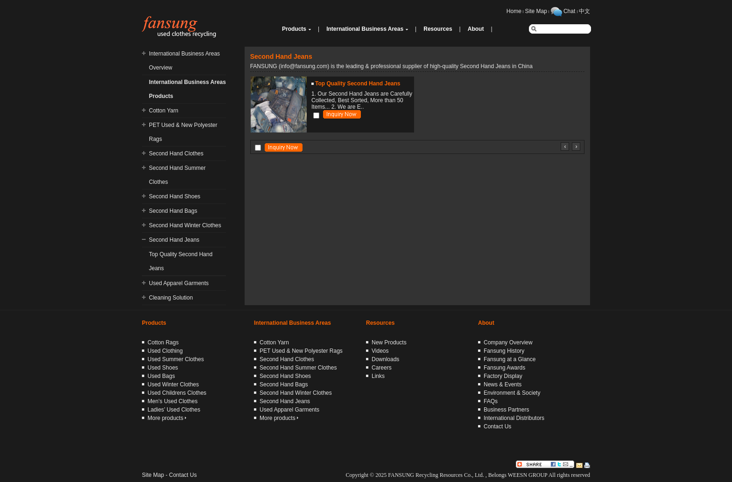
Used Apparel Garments (179, 283)
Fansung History (504, 351)
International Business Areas (364, 29)
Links (378, 376)
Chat (569, 11)
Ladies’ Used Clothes (174, 409)
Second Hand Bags (173, 211)
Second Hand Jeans (174, 240)
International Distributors (514, 418)
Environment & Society (512, 393)
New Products (389, 342)
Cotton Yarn (163, 110)
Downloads (385, 359)
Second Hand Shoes (174, 196)
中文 (584, 11)
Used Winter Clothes (173, 384)
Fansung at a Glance (509, 359)
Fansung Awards (504, 367)
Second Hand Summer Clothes (298, 367)
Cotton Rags (163, 342)
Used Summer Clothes (176, 359)
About (476, 29)
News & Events (502, 384)
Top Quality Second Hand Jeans (357, 83)
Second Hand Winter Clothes (185, 225)
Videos (380, 351)
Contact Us (497, 426)
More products (167, 418)
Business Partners (506, 409)
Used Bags (161, 376)
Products (294, 29)
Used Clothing (165, 351)
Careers (382, 367)
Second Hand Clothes (176, 153)
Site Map (536, 11)
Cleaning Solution (171, 297)
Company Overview (508, 342)
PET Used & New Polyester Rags (301, 351)
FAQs (491, 401)
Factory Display (503, 376)
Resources (437, 29)
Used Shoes (163, 367)
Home (514, 11)
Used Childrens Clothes (177, 393)
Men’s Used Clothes (172, 401)
